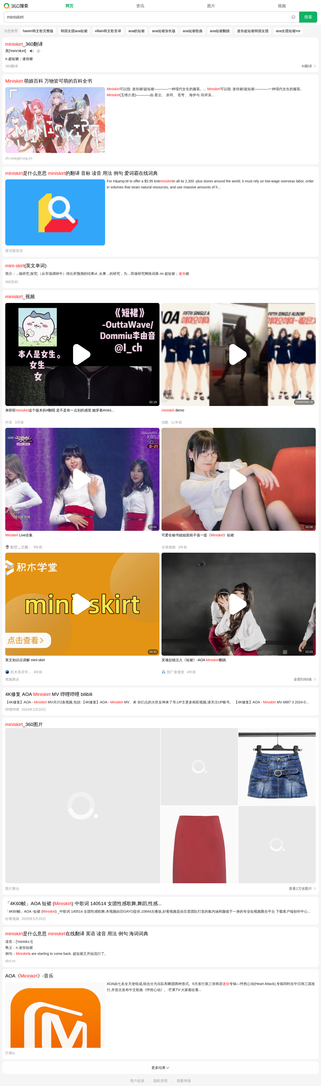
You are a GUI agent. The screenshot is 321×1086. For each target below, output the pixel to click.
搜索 (308, 17)
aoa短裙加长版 (163, 31)
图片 (211, 6)
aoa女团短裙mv (288, 31)
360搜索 (17, 5)
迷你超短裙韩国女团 (253, 31)
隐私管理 (160, 1081)
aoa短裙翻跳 (220, 31)
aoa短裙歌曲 (193, 31)
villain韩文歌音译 (108, 31)
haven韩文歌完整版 (38, 31)
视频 (282, 6)
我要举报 (184, 1081)
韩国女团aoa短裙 (74, 31)
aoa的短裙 (136, 31)
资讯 (140, 6)
